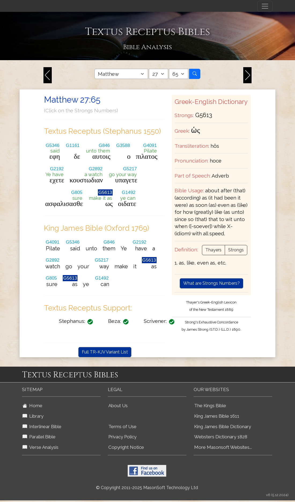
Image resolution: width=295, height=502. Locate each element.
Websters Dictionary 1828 (220, 436)
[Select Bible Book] (121, 74)
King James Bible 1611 (216, 416)
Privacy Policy (122, 436)
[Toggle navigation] (264, 6)
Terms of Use (122, 426)
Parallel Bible (39, 436)
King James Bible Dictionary (222, 426)
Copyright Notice (126, 447)
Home (32, 405)
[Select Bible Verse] (178, 74)
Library (33, 416)
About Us (118, 405)
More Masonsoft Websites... (223, 447)
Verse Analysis (40, 447)
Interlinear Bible (42, 426)
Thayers (213, 249)
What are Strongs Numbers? (211, 283)
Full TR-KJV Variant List (105, 352)
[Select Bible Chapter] (158, 74)
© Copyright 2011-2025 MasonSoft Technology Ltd (147, 487)
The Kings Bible (210, 405)
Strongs (236, 249)
